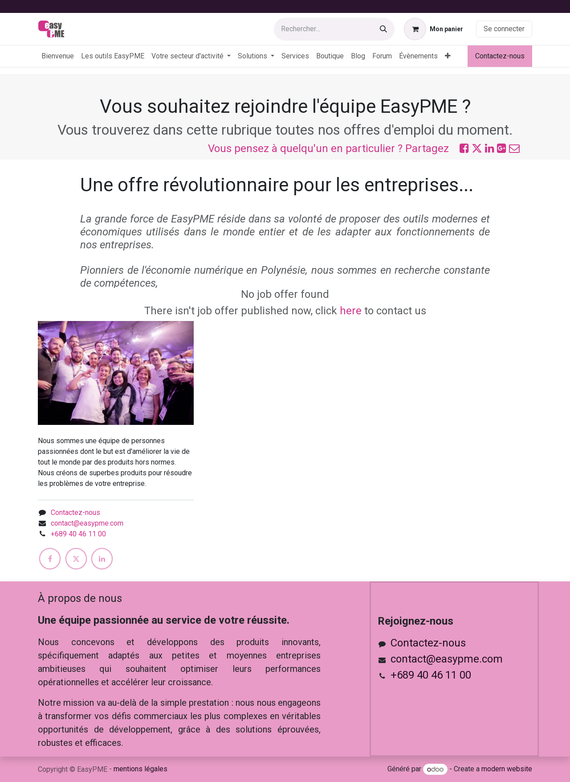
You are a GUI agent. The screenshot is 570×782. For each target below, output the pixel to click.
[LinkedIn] (102, 558)
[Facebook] (50, 558)
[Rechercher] (383, 29)
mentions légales (140, 769)
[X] (76, 558)
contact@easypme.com (87, 523)
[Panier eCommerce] (433, 29)
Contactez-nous (500, 56)
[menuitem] (57, 56)
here (351, 311)
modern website (506, 769)
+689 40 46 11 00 (78, 534)
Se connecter (504, 29)
